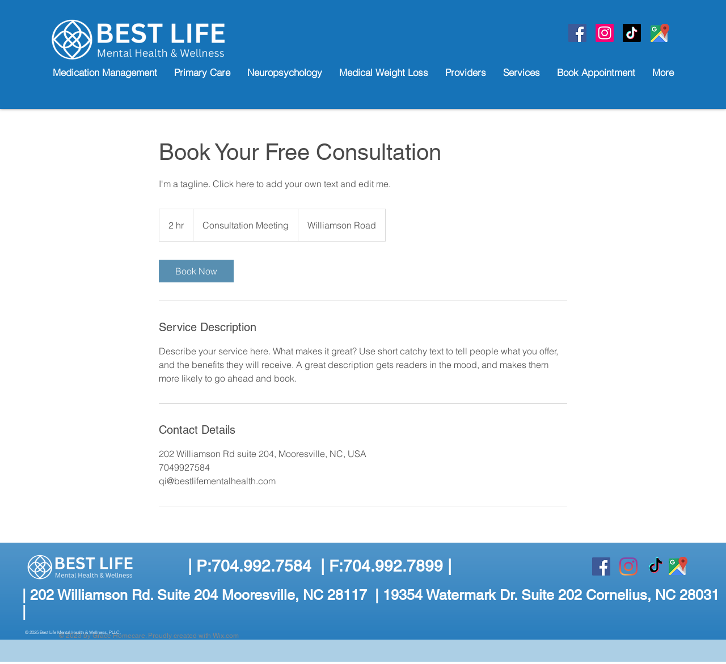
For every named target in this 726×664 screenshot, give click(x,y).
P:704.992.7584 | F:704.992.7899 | (323, 566)
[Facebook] (577, 33)
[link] (196, 271)
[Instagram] (628, 566)
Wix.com (226, 636)
